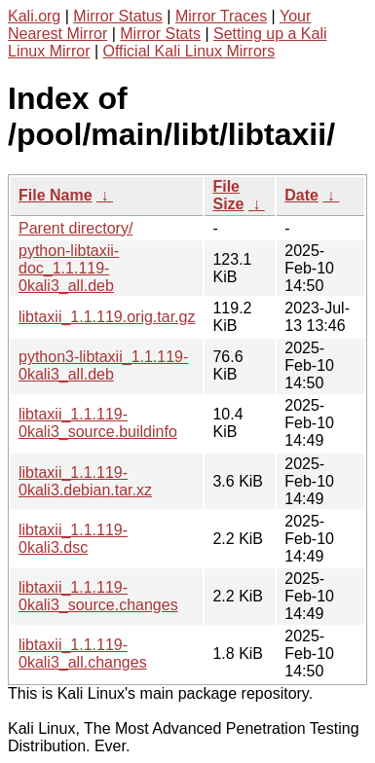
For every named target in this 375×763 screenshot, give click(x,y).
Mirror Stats (160, 33)
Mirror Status (118, 16)
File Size (228, 195)
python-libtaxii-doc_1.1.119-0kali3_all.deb (69, 268)
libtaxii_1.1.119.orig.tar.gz (107, 317)
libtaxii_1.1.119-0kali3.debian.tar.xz (85, 481)
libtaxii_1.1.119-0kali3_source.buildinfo (98, 423)
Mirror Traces (221, 16)
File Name (56, 195)
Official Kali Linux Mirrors (189, 51)
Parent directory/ (75, 228)
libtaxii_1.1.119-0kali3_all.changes (83, 653)
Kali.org (34, 16)
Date (301, 195)
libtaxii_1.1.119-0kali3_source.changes (98, 596)
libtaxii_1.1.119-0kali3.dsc (73, 539)
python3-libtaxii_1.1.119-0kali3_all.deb (103, 365)
